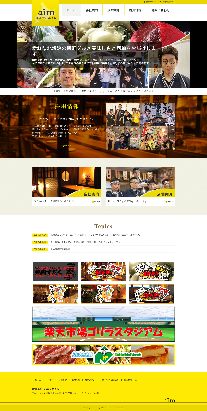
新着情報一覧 (151, 2)
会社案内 (92, 10)
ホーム (71, 10)
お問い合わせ (160, 10)
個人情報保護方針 (166, 2)
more (68, 145)
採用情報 (135, 10)
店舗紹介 (114, 10)
